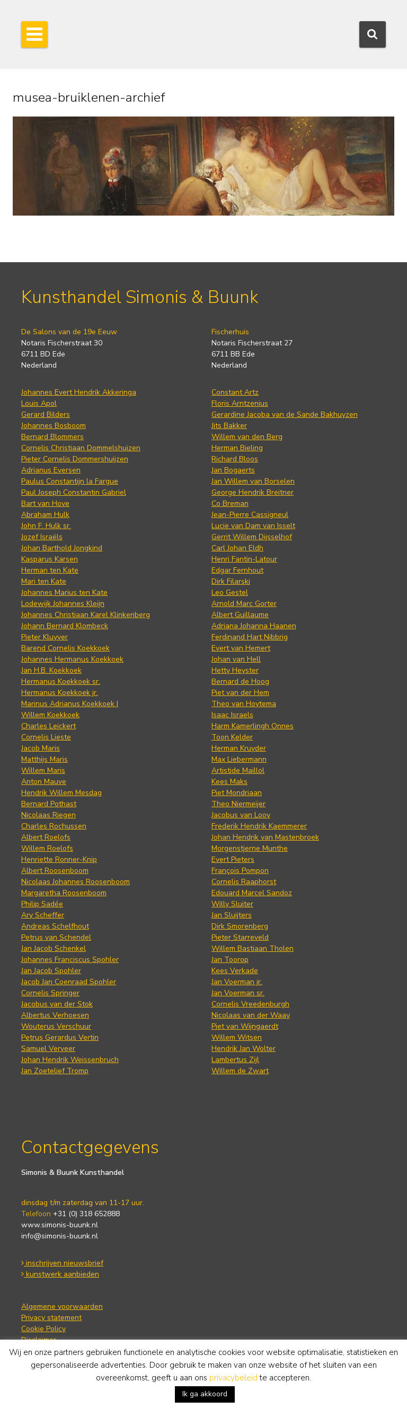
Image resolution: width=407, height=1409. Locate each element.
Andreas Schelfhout (55, 926)
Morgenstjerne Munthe (249, 848)
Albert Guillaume (240, 615)
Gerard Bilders (45, 414)
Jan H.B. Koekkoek (51, 670)
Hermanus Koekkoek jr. (59, 693)
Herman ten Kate (49, 570)
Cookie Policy (43, 1329)
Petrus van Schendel (56, 937)
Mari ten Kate (43, 581)
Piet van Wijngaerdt (244, 1026)
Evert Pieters (232, 859)
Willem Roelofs (47, 848)
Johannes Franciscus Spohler (70, 960)
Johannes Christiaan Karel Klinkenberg (85, 615)
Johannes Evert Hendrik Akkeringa (78, 392)
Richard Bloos (234, 459)
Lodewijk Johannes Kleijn (62, 604)
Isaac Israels (232, 715)
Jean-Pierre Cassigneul (249, 515)
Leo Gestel (229, 592)
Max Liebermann (239, 759)
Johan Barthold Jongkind (61, 548)
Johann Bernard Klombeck (64, 626)
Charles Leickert (48, 726)
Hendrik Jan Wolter (243, 1049)
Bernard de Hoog (240, 681)
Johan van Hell (236, 659)
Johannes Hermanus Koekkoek (72, 659)
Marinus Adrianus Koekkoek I (69, 704)
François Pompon (240, 871)
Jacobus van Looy (240, 815)
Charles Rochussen (53, 826)
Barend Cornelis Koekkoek (65, 648)
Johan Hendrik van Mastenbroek (265, 837)
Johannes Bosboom (53, 426)
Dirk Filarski (230, 581)
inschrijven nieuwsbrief (62, 1263)
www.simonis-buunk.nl (59, 1225)
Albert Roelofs (45, 837)
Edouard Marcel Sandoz (251, 893)
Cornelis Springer (50, 993)
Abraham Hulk (45, 515)
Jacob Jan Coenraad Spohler (68, 982)
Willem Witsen (236, 1037)
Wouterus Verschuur (56, 1026)
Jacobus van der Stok (57, 1004)
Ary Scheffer (42, 915)
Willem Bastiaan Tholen (252, 948)
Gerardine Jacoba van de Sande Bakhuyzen (284, 414)
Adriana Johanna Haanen (253, 626)
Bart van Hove (45, 503)
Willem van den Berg (246, 437)
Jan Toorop (230, 960)
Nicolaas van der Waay (250, 1015)
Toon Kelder (232, 737)
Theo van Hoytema (243, 704)
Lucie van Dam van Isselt (253, 526)
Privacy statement (51, 1318)
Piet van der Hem (240, 693)
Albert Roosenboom (55, 871)
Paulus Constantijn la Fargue (69, 481)
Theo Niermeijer (238, 804)
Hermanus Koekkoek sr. (60, 681)
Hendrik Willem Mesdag (61, 793)
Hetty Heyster (235, 670)
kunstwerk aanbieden (60, 1274)
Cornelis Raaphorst (243, 882)
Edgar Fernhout (237, 570)
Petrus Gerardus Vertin (60, 1037)
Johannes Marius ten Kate (64, 592)
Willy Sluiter (232, 904)
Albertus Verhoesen (55, 1015)
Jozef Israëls (42, 537)
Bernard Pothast (48, 804)
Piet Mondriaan (236, 793)
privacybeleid (233, 1377)
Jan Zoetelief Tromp (55, 1071)
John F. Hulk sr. (46, 526)
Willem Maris (43, 770)
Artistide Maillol (237, 770)
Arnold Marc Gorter (244, 604)
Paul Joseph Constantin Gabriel (73, 492)
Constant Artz (235, 392)
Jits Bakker (229, 426)
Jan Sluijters (231, 915)
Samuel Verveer (48, 1049)
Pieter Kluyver (44, 637)
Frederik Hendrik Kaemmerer (259, 826)
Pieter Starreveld (240, 937)
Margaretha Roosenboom (64, 893)
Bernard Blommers (52, 437)
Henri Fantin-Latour (244, 559)
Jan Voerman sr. (237, 993)
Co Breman (230, 503)
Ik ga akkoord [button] (204, 1394)
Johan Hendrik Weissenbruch (70, 1060)
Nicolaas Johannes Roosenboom (75, 882)
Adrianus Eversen (51, 470)
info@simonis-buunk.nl (59, 1236)
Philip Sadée (42, 904)
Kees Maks (229, 782)
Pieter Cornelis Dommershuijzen (74, 459)
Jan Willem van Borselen (253, 481)
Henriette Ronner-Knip (59, 859)
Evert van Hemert (240, 648)
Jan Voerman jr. (236, 982)
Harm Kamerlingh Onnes (252, 726)
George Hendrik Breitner (252, 492)
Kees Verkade (234, 971)
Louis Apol (39, 403)
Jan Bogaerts (233, 470)
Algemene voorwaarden (62, 1306)
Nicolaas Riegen (48, 815)
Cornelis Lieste (46, 737)
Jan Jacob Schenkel (53, 948)
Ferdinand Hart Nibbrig (249, 637)
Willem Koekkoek (50, 715)
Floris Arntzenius (239, 403)
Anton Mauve (43, 782)
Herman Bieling (237, 448)
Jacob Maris (40, 748)
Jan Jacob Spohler (51, 971)
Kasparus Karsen (49, 559)
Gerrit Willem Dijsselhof (251, 537)
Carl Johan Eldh (237, 548)
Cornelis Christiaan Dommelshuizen (80, 448)
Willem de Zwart (240, 1071)
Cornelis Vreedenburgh (250, 1004)
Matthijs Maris (44, 759)
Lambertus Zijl (235, 1060)
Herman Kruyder (238, 748)
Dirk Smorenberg (239, 926)
